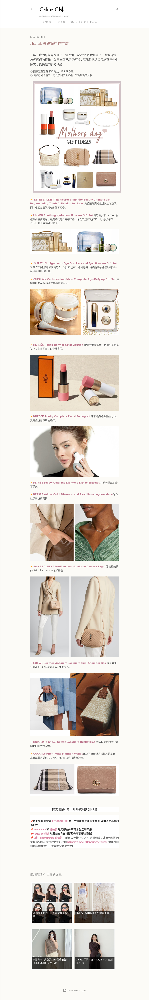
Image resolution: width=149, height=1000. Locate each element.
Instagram (39, 829)
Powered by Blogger (74, 990)
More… (93, 22)
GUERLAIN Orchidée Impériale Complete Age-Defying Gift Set (74, 279)
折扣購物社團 (59, 821)
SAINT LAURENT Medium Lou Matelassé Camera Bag (68, 566)
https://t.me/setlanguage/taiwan (87, 841)
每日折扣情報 (44, 854)
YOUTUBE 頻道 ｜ (79, 22)
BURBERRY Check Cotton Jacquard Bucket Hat (64, 742)
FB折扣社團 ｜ (46, 22)
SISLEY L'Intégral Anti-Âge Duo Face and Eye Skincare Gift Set (76, 263)
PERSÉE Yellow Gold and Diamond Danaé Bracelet (66, 482)
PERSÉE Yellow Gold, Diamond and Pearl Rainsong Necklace (73, 494)
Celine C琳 (51, 9)
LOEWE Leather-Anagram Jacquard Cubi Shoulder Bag (69, 663)
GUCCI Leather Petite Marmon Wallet (58, 753)
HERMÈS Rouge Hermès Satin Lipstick (58, 344)
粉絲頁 (53, 829)
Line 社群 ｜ (62, 22)
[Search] (117, 9)
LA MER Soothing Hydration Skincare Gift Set (63, 215)
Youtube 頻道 (41, 833)
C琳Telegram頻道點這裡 (48, 837)
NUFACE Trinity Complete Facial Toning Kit (61, 416)
